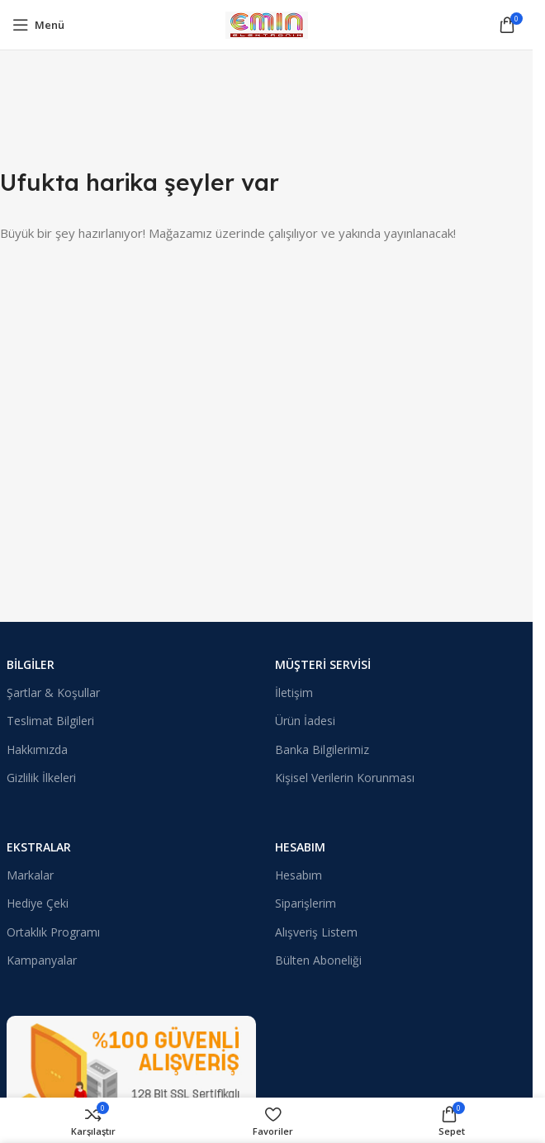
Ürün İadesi (305, 720)
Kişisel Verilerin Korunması (345, 777)
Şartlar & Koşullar (53, 692)
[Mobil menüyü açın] (38, 24)
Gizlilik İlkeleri (41, 777)
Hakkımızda (37, 749)
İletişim (294, 692)
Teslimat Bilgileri (50, 720)
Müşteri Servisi (323, 664)
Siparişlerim (305, 903)
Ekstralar (39, 847)
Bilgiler (30, 664)
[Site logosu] (266, 23)
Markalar (30, 875)
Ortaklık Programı (53, 932)
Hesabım (300, 847)
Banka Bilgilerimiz (322, 749)
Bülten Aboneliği (318, 960)
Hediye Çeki (38, 903)
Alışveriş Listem (316, 932)
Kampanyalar (42, 960)
